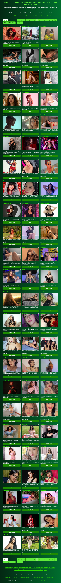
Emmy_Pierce (6, 336)
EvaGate (5, 159)
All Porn (15, 15)
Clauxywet (24, 180)
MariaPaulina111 (26, 402)
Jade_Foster (44, 180)
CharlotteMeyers (45, 269)
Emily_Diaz (43, 446)
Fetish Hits (43, 580)
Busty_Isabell (44, 534)
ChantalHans (6, 225)
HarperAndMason (45, 70)
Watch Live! (12, 45)
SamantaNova (44, 48)
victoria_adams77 (26, 534)
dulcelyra (43, 291)
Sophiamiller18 (25, 26)
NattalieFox (43, 357)
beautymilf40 (44, 225)
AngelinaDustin (26, 225)
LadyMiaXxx (25, 357)
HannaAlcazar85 (26, 490)
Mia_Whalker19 (7, 203)
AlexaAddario (6, 70)
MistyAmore (6, 402)
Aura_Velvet (25, 468)
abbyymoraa (44, 424)
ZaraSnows (43, 468)
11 (52, 20)
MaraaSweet (6, 424)
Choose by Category (9, 22)
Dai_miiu (5, 114)
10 (49, 20)
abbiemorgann (25, 159)
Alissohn (43, 336)
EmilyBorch (43, 92)
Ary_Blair (5, 357)
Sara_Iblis (43, 26)
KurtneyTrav (6, 313)
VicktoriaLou (6, 291)
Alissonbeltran (44, 402)
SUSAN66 (5, 48)
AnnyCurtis (6, 446)
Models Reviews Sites (38, 15)
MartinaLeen (6, 136)
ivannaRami (6, 490)
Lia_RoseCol (25, 313)
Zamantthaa (44, 247)
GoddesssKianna (45, 203)
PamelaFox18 (44, 513)
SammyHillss (25, 513)
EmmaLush (6, 180)
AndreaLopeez (25, 203)
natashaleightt (25, 114)
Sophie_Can (6, 513)
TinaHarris (5, 26)
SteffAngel (5, 269)
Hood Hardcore (50, 15)
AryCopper (5, 468)
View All (20, 20)
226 (19, 22)
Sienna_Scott (25, 247)
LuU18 (23, 269)
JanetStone (43, 490)
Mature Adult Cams (24, 15)
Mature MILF (7, 15)
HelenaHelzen (25, 291)
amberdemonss (44, 159)
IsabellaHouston (7, 534)
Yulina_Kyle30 (6, 380)
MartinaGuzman (26, 380)
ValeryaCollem (44, 114)
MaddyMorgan (25, 92)
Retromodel (6, 92)
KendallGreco (25, 446)
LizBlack (24, 336)
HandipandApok (26, 48)
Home (5, 20)
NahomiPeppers (45, 136)
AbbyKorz (24, 70)
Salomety (43, 380)
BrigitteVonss (44, 313)
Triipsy (23, 136)
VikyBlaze (24, 424)
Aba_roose (5, 247)
